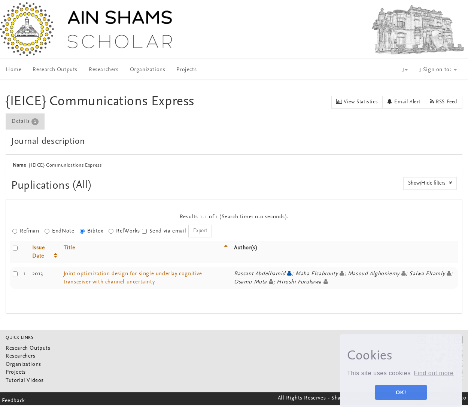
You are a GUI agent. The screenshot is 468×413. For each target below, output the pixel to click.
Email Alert (403, 102)
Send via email (164, 231)
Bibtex (91, 231)
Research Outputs (55, 70)
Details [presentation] (25, 121)
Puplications (42, 186)
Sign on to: (438, 70)
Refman (25, 231)
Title (69, 248)
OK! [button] (401, 392)
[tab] (25, 121)
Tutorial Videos (25, 380)
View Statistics (357, 102)
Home (13, 70)
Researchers (104, 70)
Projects (186, 70)
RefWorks (124, 231)
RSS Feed (444, 102)
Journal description (48, 141)
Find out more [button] (434, 373)
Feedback (13, 401)
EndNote (59, 231)
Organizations (147, 70)
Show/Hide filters (430, 183)
